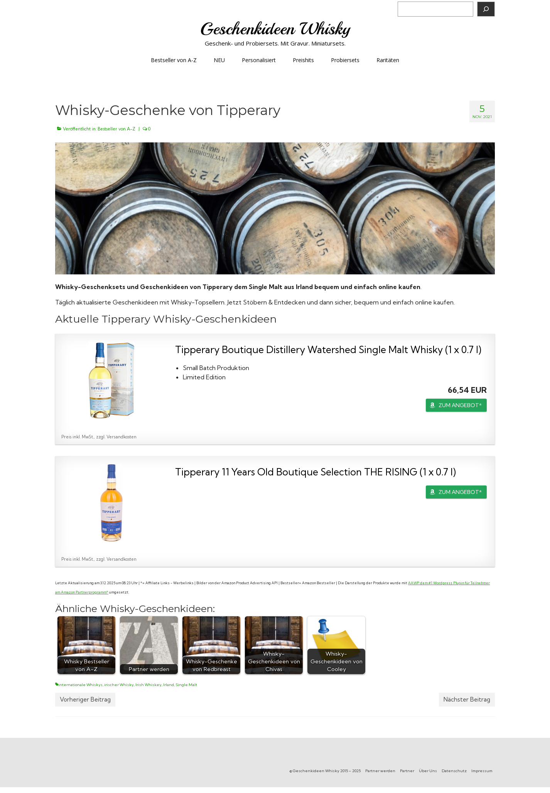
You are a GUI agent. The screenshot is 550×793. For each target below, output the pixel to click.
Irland (168, 684)
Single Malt (186, 684)
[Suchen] (486, 9)
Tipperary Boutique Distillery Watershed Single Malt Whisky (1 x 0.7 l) (328, 349)
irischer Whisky (119, 684)
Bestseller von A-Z (116, 129)
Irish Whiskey (148, 684)
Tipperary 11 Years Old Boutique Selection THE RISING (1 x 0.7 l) (315, 472)
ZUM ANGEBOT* (460, 405)
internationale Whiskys (80, 684)
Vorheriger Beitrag (85, 699)
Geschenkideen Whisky (275, 29)
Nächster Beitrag (467, 699)
